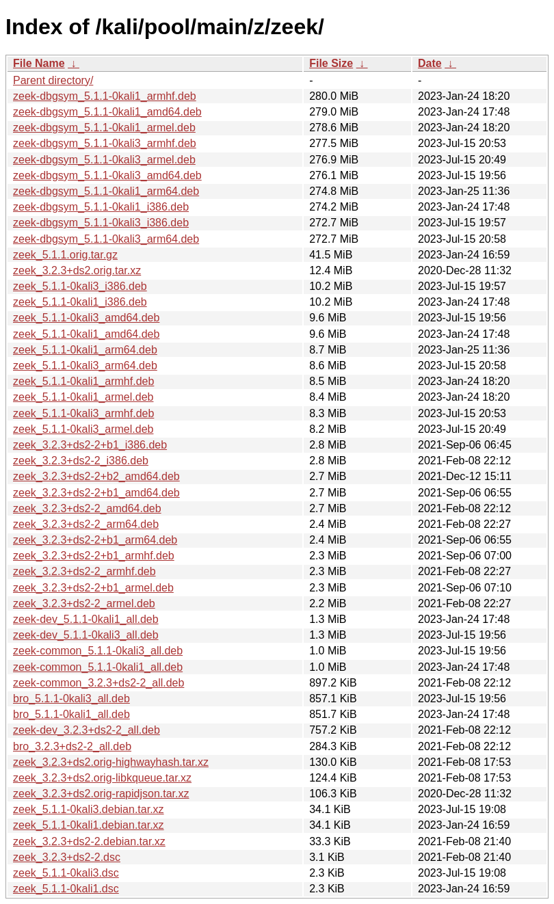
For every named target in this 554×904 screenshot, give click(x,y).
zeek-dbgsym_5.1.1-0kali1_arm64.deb (106, 191)
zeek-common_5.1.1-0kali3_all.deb (98, 650)
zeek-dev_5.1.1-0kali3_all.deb (86, 635)
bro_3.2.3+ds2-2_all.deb (72, 746)
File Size (331, 63)
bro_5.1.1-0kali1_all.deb (71, 714)
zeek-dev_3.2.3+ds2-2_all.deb (86, 730)
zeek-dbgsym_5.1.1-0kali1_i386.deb (101, 207)
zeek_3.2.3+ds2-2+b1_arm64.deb (95, 540)
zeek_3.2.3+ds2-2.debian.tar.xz (89, 841)
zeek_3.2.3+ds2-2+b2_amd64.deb (96, 476)
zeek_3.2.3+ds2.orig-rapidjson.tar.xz (101, 793)
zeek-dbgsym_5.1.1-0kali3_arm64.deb (106, 239)
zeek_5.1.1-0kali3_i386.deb (80, 286)
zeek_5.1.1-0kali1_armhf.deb (83, 381)
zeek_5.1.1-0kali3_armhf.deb (83, 413)
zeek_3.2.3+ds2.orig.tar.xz (77, 270)
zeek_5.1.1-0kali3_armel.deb (83, 429)
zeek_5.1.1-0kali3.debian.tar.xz (88, 809)
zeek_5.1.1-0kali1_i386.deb (80, 302)
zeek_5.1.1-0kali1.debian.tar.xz (88, 825)
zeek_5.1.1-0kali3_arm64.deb (85, 365)
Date (430, 63)
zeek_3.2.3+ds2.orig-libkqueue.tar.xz (102, 778)
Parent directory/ (53, 80)
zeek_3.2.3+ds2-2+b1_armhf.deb (93, 555)
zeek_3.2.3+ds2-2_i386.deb (80, 460)
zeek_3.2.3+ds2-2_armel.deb (84, 603)
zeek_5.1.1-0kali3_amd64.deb (86, 317)
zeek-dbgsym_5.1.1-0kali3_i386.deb (101, 222)
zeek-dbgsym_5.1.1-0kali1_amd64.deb (107, 112)
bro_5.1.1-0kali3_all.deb (71, 698)
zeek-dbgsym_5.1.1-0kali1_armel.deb (104, 127)
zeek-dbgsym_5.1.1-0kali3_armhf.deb (104, 143)
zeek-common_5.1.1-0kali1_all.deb (98, 667)
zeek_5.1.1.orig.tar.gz (65, 255)
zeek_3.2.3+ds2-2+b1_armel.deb (93, 588)
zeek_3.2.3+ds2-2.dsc (66, 857)
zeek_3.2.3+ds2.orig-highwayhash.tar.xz (111, 762)
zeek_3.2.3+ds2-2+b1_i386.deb (90, 445)
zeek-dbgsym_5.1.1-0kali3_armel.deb (104, 159)
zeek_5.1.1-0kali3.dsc (66, 873)
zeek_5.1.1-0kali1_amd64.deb (86, 334)
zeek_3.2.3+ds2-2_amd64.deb (87, 508)
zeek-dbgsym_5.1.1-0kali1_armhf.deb (104, 96)
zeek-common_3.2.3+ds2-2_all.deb (98, 683)
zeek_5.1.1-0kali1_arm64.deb (85, 350)
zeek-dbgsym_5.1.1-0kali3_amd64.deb (107, 175)
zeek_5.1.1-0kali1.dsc (66, 888)
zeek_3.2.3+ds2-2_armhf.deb (84, 571)
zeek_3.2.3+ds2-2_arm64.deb (86, 524)
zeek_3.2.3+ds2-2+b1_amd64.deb (96, 492)
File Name (39, 63)
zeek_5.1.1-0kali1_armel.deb (83, 397)
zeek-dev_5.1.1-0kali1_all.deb (86, 619)
